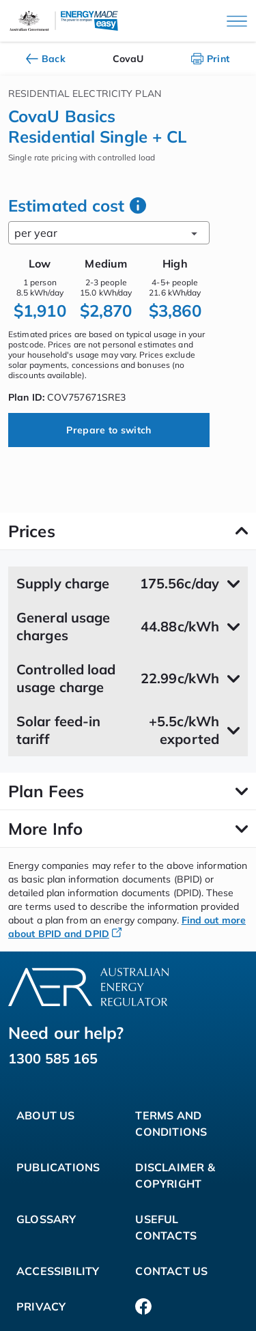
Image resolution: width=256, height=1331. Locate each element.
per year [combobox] (108, 233)
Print (210, 59)
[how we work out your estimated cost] (138, 205)
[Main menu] (237, 21)
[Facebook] (143, 1306)
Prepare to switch (108, 430)
